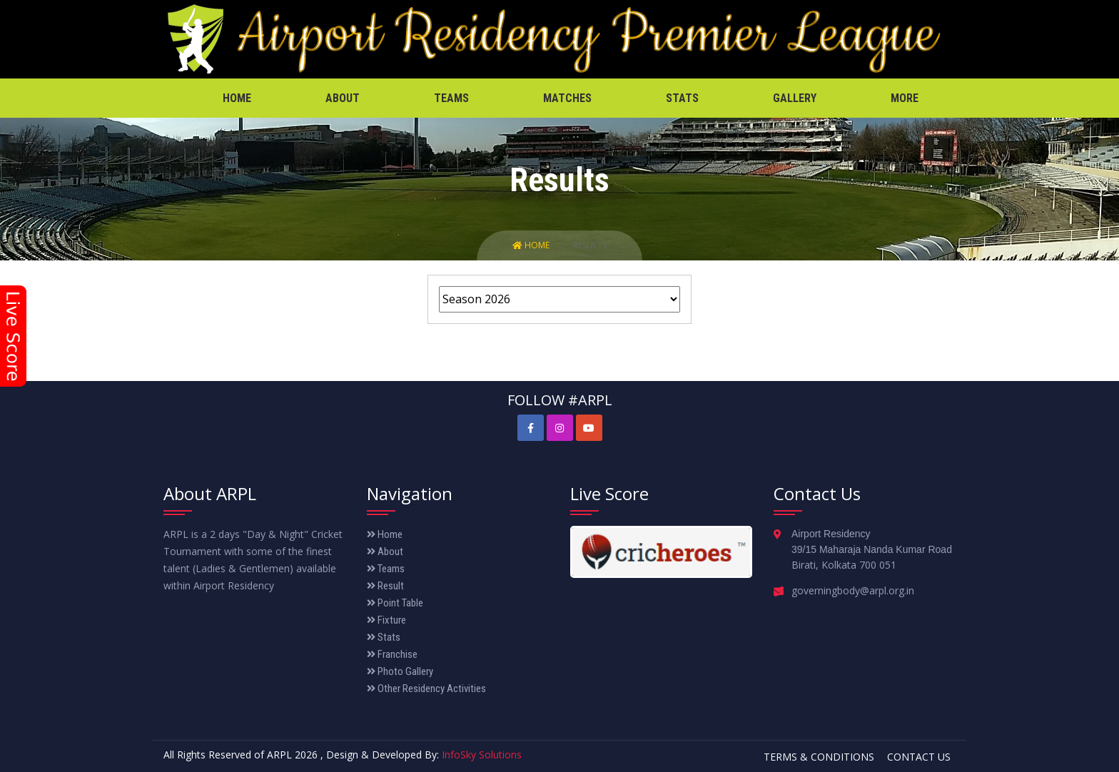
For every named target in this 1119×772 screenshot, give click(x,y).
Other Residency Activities (426, 688)
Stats (682, 98)
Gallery (794, 98)
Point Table (395, 602)
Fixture (386, 620)
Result (385, 585)
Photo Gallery (400, 671)
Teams (451, 98)
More (904, 98)
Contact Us (919, 756)
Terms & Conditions (819, 756)
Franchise (392, 654)
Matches (567, 98)
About (342, 98)
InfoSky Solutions (482, 754)
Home (237, 98)
